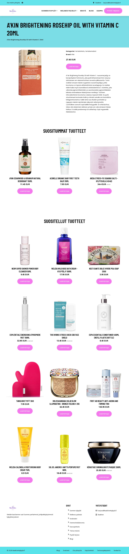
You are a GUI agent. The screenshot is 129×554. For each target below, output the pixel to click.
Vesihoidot (73, 519)
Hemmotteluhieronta (77, 523)
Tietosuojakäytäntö (103, 550)
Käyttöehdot (89, 550)
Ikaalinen (98, 3)
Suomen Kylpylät (75, 511)
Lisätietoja (73, 66)
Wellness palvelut (76, 515)
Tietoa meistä (74, 531)
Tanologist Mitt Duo (25, 401)
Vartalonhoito (80, 51)
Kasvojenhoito (75, 527)
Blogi (91, 11)
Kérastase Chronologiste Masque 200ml (104, 467)
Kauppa (100, 11)
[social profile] (22, 3)
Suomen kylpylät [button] (48, 11)
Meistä (83, 11)
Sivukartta (117, 550)
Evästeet (66, 550)
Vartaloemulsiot (90, 51)
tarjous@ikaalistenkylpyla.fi (112, 3)
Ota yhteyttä (77, 550)
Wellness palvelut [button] (68, 11)
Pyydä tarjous (113, 11)
